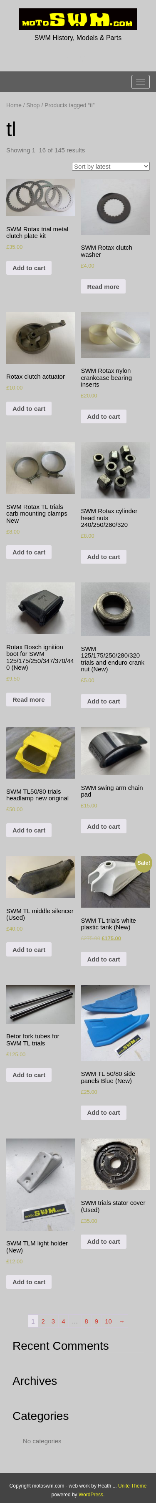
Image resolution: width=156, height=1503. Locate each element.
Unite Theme (132, 1486)
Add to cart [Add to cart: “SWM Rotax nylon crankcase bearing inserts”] (103, 416)
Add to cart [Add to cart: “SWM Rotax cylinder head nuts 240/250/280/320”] (103, 556)
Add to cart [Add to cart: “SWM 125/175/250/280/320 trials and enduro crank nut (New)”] (103, 701)
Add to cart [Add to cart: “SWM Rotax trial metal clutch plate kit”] (28, 267)
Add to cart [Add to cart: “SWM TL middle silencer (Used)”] (28, 949)
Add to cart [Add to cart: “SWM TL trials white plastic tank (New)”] (103, 959)
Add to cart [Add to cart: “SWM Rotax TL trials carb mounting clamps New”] (28, 552)
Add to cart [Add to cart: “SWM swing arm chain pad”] (103, 826)
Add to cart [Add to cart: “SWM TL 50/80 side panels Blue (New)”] (103, 1112)
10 (108, 1321)
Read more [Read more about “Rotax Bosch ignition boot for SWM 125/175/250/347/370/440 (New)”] (28, 699)
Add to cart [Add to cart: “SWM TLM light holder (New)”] (28, 1281)
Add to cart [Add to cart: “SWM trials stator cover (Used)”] (103, 1241)
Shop (33, 105)
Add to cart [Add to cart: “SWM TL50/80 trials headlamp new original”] (28, 830)
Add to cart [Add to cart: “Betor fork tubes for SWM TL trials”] (28, 1074)
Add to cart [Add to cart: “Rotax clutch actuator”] (28, 408)
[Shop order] (111, 166)
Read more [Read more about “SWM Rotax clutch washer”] (103, 286)
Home (14, 105)
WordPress (91, 1495)
